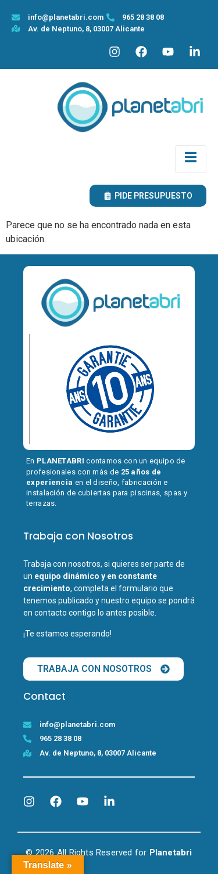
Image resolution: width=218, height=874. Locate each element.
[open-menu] (190, 159)
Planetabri (170, 852)
